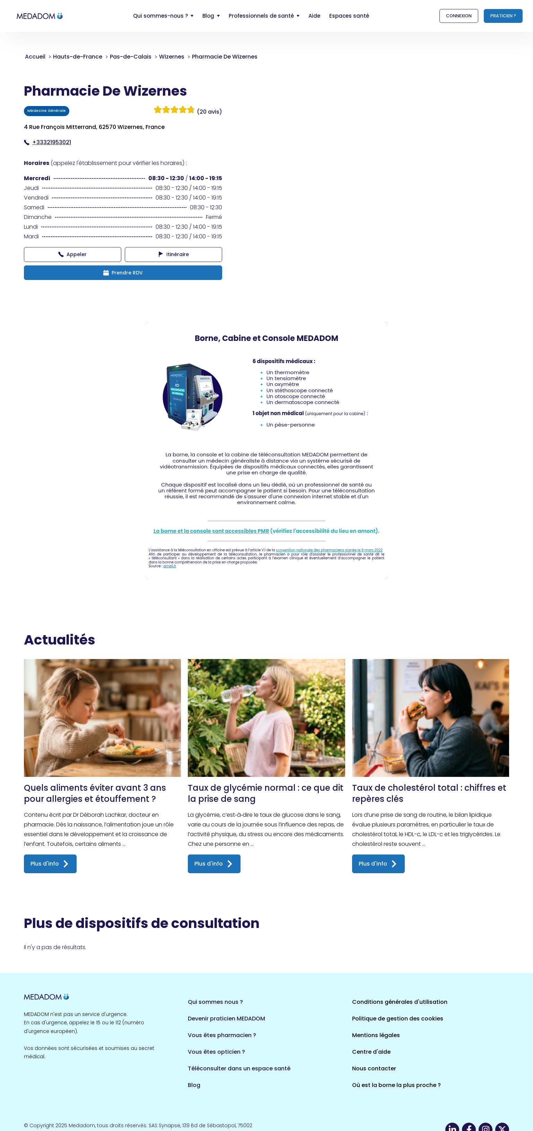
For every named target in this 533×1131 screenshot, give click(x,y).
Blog (194, 1085)
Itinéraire (173, 254)
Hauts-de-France (77, 57)
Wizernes (171, 57)
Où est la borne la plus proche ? (396, 1085)
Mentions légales (376, 1035)
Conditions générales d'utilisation (399, 1002)
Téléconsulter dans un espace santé (239, 1068)
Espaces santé (349, 15)
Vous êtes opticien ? (216, 1052)
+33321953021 (47, 142)
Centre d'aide (371, 1052)
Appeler (72, 254)
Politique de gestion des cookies (397, 1019)
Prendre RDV (123, 272)
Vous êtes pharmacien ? (222, 1035)
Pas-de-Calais (130, 57)
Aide (314, 15)
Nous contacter (374, 1068)
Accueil (35, 57)
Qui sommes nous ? (215, 1002)
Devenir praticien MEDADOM (226, 1019)
